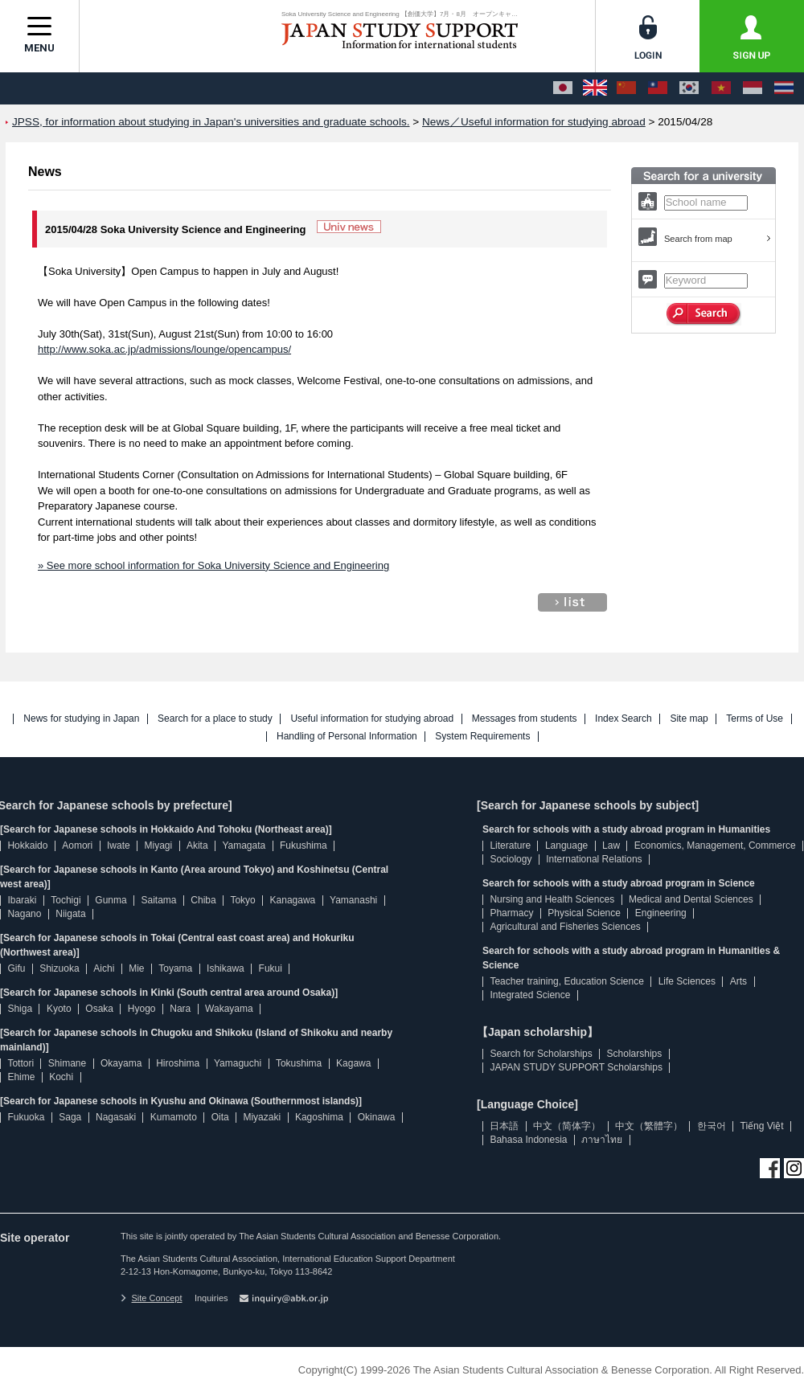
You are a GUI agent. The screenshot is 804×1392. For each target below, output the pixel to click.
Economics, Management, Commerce (715, 845)
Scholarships (634, 1053)
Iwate (118, 845)
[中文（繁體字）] (658, 88)
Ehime (21, 1077)
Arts (738, 981)
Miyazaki (262, 1117)
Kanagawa (293, 900)
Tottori (20, 1063)
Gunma (110, 900)
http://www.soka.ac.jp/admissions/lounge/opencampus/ (164, 349)
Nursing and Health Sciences (552, 899)
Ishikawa (225, 968)
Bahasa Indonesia (528, 1139)
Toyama (175, 968)
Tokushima (299, 1063)
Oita (220, 1117)
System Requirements (482, 736)
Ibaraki (21, 900)
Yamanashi (353, 900)
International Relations (594, 859)
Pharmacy (511, 913)
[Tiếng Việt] (721, 88)
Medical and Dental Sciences (691, 899)
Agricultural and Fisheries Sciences (565, 926)
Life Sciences (687, 981)
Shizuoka (59, 968)
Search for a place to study (215, 719)
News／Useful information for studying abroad (534, 122)
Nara (180, 1008)
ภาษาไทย (601, 1139)
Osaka (99, 1008)
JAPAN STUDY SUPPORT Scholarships (576, 1067)
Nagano (24, 913)
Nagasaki (116, 1117)
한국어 (711, 1126)
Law (611, 845)
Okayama (121, 1063)
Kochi (61, 1077)
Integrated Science (530, 995)
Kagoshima (319, 1117)
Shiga (19, 1008)
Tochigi (65, 900)
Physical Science (584, 913)
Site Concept (151, 1298)
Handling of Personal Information (347, 736)
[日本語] (563, 88)
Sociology (510, 859)
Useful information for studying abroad (371, 719)
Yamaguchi (237, 1063)
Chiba (203, 900)
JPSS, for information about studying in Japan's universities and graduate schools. (211, 122)
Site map (689, 719)
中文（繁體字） (649, 1126)
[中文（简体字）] (626, 88)
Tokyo (242, 900)
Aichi (103, 968)
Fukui (270, 968)
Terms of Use (754, 719)
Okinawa (377, 1117)
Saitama (158, 900)
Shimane (67, 1063)
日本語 (504, 1126)
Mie (136, 968)
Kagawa (353, 1063)
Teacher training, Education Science (566, 981)
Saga (70, 1117)
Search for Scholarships (541, 1053)
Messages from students (524, 719)
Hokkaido (27, 845)
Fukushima (303, 845)
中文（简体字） (567, 1126)
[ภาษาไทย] (784, 88)
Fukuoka (25, 1117)
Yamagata (243, 845)
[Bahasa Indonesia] (752, 88)
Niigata (70, 913)
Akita (197, 845)
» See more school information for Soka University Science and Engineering (213, 565)
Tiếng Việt (762, 1126)
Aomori (77, 845)
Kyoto (59, 1008)
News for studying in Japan (81, 719)
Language (566, 845)
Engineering (661, 913)
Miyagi (158, 845)
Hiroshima (177, 1063)
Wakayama (229, 1008)
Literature (510, 845)
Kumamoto (173, 1117)
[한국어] (689, 88)
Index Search (623, 719)
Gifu (16, 968)
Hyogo (142, 1008)
